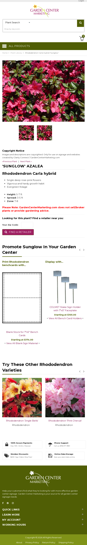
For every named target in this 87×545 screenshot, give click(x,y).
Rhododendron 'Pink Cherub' (65, 420)
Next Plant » (26, 161)
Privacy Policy (32, 542)
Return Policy (48, 542)
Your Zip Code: (10, 225)
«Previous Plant (9, 161)
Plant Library (16, 53)
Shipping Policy (66, 542)
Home (5, 53)
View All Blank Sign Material (22, 343)
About (19, 542)
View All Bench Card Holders (65, 318)
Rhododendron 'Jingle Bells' (22, 420)
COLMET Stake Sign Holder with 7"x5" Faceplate (65, 309)
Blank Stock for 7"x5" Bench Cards (22, 334)
